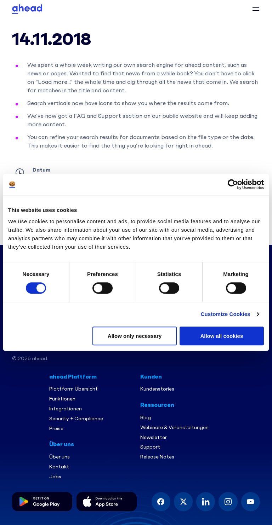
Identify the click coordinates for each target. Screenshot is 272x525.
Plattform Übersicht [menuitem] (73, 389)
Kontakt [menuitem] (59, 466)
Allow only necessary (135, 336)
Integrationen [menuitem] (65, 408)
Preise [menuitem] (56, 428)
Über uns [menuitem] (59, 457)
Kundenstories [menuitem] (157, 389)
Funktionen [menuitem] (62, 399)
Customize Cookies (225, 314)
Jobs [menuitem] (55, 476)
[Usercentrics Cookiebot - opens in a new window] (233, 184)
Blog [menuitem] (145, 417)
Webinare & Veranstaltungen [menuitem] (174, 427)
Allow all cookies (221, 336)
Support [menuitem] (150, 447)
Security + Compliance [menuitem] (76, 418)
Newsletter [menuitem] (153, 437)
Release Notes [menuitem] (157, 457)
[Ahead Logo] (27, 8)
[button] (256, 8)
